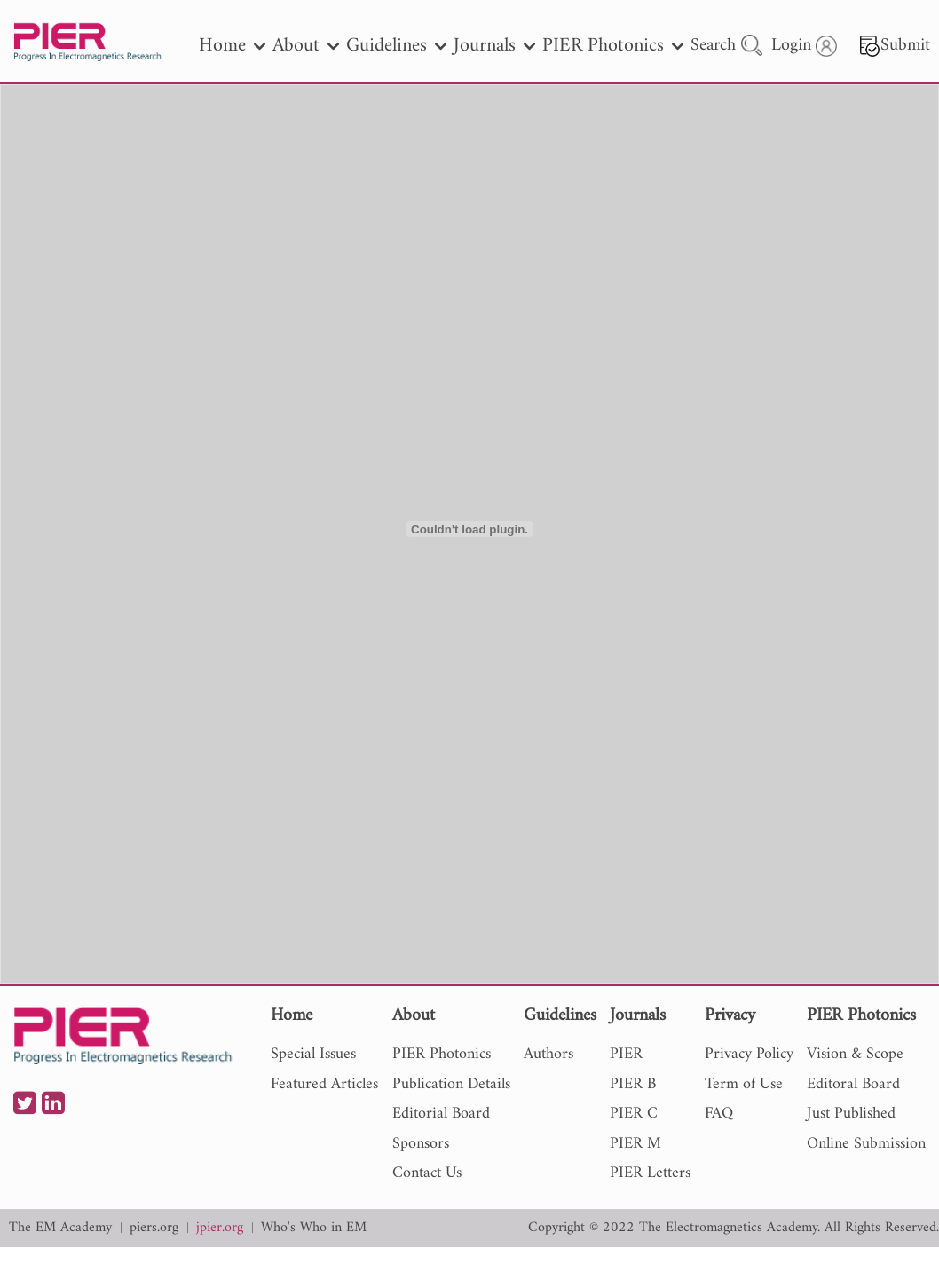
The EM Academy (60, 1228)
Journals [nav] (494, 45)
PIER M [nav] (635, 1143)
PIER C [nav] (634, 1113)
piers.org (154, 1228)
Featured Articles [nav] (324, 1084)
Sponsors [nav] (420, 1143)
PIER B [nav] (633, 1084)
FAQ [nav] (719, 1113)
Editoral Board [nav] (853, 1084)
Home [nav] (232, 45)
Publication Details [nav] (451, 1084)
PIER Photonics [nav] (612, 45)
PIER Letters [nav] (650, 1173)
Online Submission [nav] (866, 1143)
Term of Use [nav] (744, 1084)
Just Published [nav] (851, 1113)
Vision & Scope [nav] (855, 1054)
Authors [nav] (548, 1054)
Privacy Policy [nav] (749, 1054)
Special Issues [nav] (313, 1054)
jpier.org (219, 1228)
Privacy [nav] (730, 1017)
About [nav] (305, 45)
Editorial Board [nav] (441, 1113)
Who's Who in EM (314, 1228)
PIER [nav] (626, 1054)
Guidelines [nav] (396, 45)
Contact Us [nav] (427, 1173)
